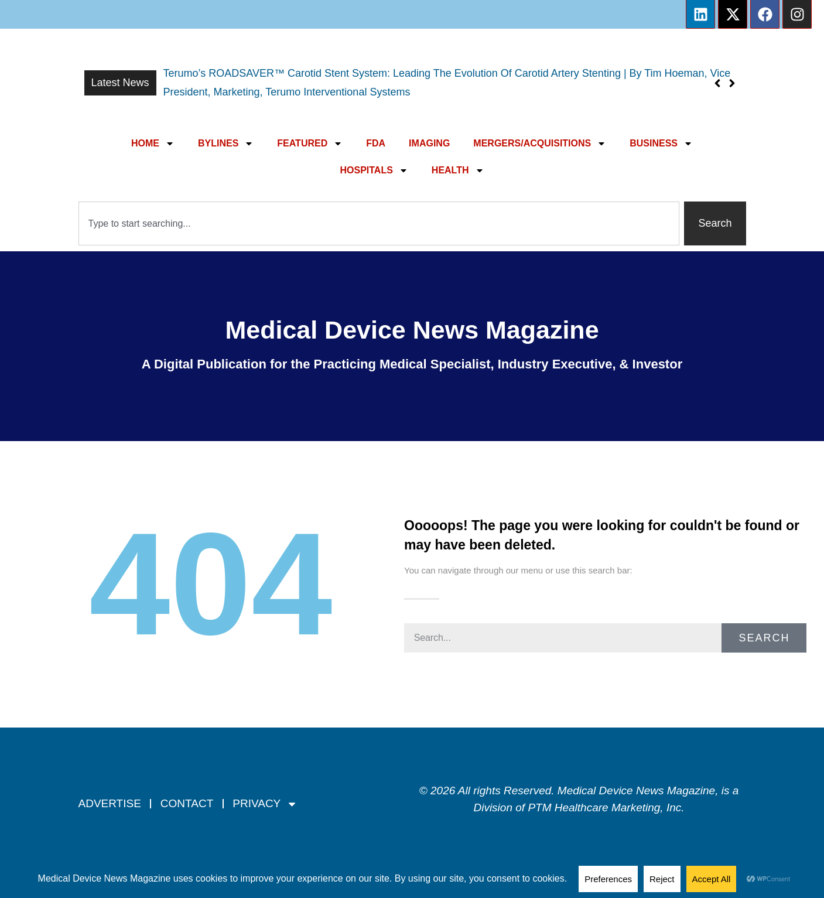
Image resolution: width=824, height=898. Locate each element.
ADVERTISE (109, 803)
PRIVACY (265, 804)
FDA (375, 143)
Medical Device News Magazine (412, 330)
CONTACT (186, 803)
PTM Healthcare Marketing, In (601, 807)
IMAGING (429, 143)
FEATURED (310, 143)
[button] (732, 83)
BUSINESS (661, 143)
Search (763, 638)
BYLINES (226, 143)
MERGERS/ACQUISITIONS (539, 143)
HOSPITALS (374, 170)
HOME (153, 143)
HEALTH (458, 170)
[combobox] (379, 223)
